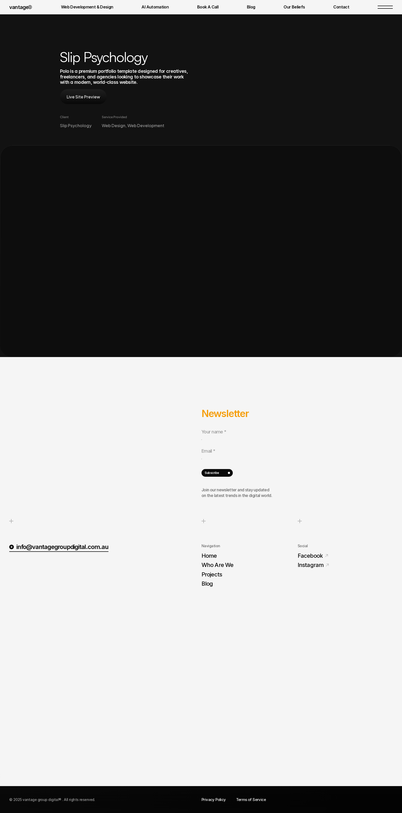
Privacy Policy (214, 799)
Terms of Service (251, 799)
